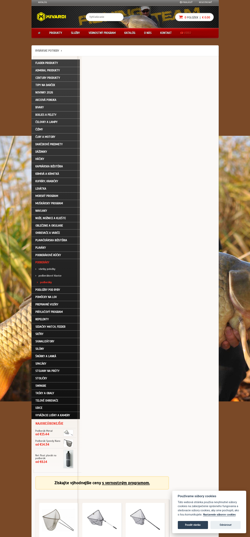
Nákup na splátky (139, 494)
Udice (38, 409)
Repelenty (42, 320)
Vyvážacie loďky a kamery (52, 416)
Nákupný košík (45, 499)
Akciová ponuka (45, 100)
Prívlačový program (49, 312)
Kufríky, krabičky (46, 182)
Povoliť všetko (193, 525)
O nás (147, 33)
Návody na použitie (48, 510)
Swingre (40, 386)
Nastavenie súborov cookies (219, 514)
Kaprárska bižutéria (49, 167)
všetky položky (45, 270)
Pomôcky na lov (46, 298)
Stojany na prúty (47, 372)
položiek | (194, 17)
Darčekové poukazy (140, 489)
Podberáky (42, 263)
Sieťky (39, 335)
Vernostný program (102, 33)
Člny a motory (45, 137)
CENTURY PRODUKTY (47, 78)
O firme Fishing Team (109, 494)
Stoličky (41, 379)
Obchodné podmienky (80, 489)
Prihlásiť (186, 2)
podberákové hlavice (48, 276)
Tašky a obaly (44, 394)
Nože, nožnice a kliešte (50, 219)
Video (185, 33)
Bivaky (39, 108)
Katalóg (42, 2)
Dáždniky (41, 152)
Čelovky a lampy (46, 123)
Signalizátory (44, 342)
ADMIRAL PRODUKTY (47, 71)
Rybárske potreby (47, 50)
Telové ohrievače (46, 401)
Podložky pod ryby (47, 290)
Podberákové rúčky (48, 256)
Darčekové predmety (49, 145)
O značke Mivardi (108, 499)
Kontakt (166, 33)
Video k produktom (47, 515)
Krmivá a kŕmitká (47, 174)
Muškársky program (49, 204)
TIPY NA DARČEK (45, 86)
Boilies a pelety (45, 115)
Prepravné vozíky (46, 305)
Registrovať (205, 2)
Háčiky (39, 160)
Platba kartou (137, 499)
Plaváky (40, 248)
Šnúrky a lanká (45, 357)
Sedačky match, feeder (50, 327)
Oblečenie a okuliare (49, 226)
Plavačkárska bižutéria (51, 241)
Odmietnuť (225, 525)
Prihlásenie (44, 489)
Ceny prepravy (45, 520)
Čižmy (39, 130)
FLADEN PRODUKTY (46, 64)
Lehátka (40, 189)
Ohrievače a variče (47, 234)
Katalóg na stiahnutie (110, 489)
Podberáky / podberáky (98, 129)
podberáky (44, 283)
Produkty (55, 33)
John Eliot (73, 532)
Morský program (46, 197)
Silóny (39, 349)
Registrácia (44, 494)
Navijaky (41, 211)
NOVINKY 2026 (44, 93)
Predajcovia (105, 504)
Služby (75, 33)
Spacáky (40, 364)
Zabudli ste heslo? (47, 504)
